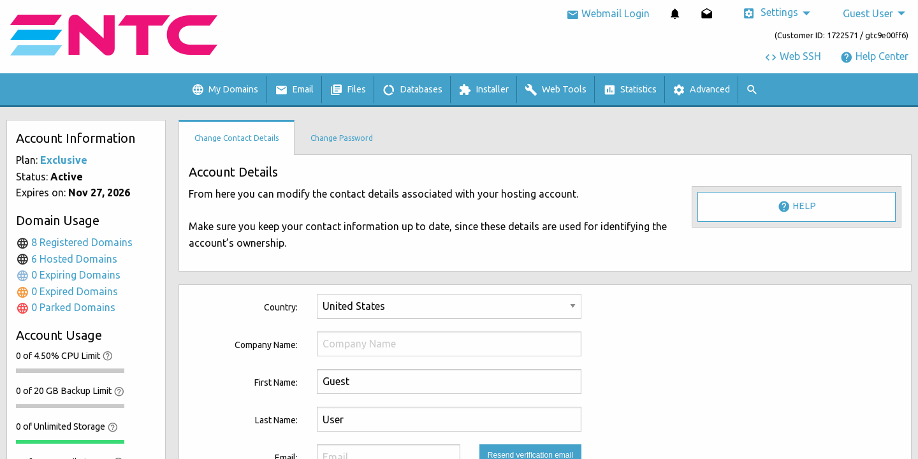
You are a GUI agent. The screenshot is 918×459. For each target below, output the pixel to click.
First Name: (276, 382)
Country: (281, 307)
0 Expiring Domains (68, 274)
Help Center (874, 56)
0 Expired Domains (67, 291)
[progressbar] (70, 370)
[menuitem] (675, 13)
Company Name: (266, 345)
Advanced (701, 90)
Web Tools (555, 90)
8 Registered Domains (74, 242)
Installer (483, 90)
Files (348, 90)
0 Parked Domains (65, 307)
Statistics (630, 90)
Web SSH (792, 56)
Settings (770, 13)
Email (294, 90)
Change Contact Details (236, 138)
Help (797, 206)
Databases (412, 90)
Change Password (341, 138)
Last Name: (276, 420)
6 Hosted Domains (66, 259)
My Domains (224, 90)
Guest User (868, 13)
